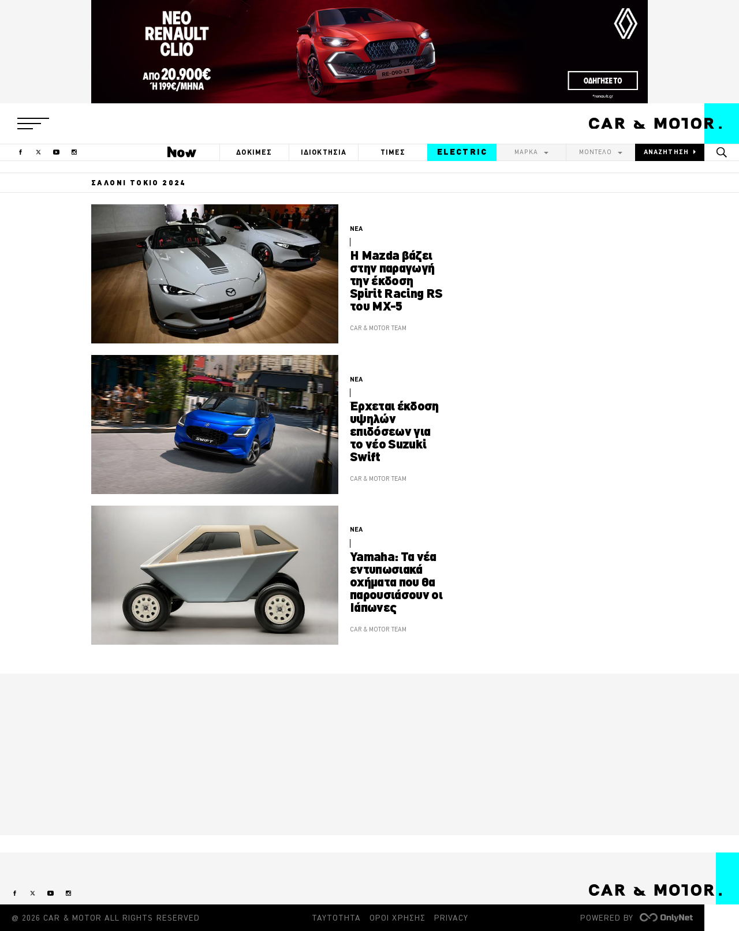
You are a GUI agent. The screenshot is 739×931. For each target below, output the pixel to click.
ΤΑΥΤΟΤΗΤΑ (336, 917)
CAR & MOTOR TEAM (378, 327)
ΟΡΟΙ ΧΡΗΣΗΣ (398, 917)
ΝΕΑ (356, 228)
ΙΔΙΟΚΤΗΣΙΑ (324, 152)
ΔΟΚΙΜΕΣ (254, 152)
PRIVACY (451, 917)
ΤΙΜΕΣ (393, 152)
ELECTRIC (462, 151)
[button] (33, 123)
